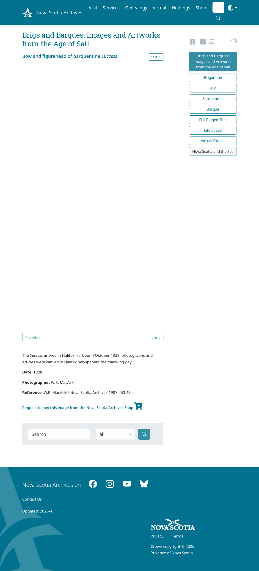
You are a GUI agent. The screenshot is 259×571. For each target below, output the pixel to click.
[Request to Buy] (192, 42)
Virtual (159, 8)
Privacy (157, 536)
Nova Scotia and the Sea (213, 151)
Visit (93, 8)
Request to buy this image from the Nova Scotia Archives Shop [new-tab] (82, 406)
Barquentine (212, 98)
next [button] (156, 57)
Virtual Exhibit (213, 140)
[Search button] (218, 18)
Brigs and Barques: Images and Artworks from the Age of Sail (213, 61)
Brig (212, 88)
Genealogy (136, 8)
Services (111, 8)
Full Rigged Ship (213, 119)
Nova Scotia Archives (59, 12)
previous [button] (32, 337)
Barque (213, 109)
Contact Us (32, 499)
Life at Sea (213, 130)
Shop (201, 8)
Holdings (181, 8)
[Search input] (218, 7)
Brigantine (213, 77)
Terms (177, 536)
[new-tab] (203, 42)
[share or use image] (211, 42)
